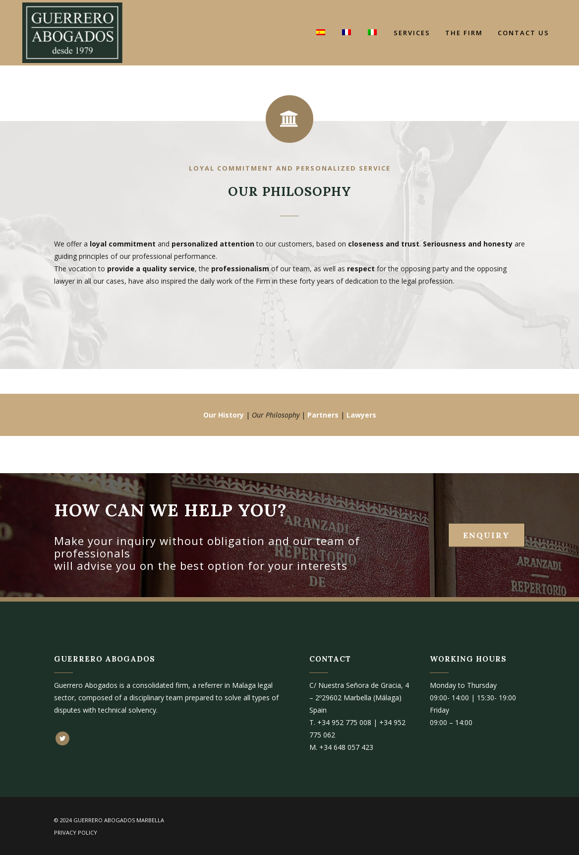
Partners (323, 415)
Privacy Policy (75, 832)
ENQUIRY (486, 535)
